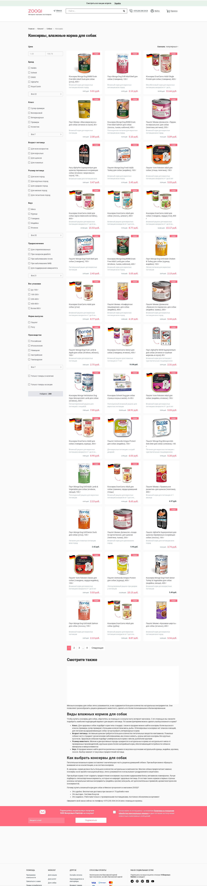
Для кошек (52, 875)
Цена (30, 46)
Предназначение (36, 243)
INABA (33, 67)
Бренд (31, 61)
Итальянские (37, 345)
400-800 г (35, 303)
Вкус (30, 202)
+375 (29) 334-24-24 (140, 10)
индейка (35, 223)
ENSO (33, 77)
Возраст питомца (36, 142)
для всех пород (37, 176)
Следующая (97, 647)
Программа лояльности (31, 876)
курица (34, 213)
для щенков (36, 157)
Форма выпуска (35, 316)
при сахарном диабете (41, 254)
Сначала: (161, 46)
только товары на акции (41, 384)
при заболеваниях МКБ (41, 263)
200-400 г (35, 299)
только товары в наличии (42, 376)
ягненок (34, 227)
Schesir (34, 72)
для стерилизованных (40, 249)
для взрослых (37, 153)
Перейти (117, 3)
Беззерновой (36, 112)
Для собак (52, 883)
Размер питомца (36, 170)
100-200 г (35, 294)
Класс (31, 102)
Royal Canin (36, 86)
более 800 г (36, 308)
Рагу (33, 326)
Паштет (34, 322)
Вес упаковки (34, 283)
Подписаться (91, 820)
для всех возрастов (39, 148)
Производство (34, 334)
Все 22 (46, 93)
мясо (33, 209)
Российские (36, 341)
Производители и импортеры (77, 880)
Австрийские (36, 355)
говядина (35, 218)
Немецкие (35, 350)
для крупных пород (39, 181)
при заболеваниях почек (42, 258)
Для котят (52, 879)
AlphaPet (35, 81)
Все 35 (46, 234)
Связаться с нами (33, 881)
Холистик (35, 126)
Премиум (35, 122)
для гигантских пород (40, 195)
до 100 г (34, 289)
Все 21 (46, 275)
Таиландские (36, 359)
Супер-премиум (37, 108)
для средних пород (39, 185)
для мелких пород (39, 190)
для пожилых (37, 162)
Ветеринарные (37, 117)
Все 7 (46, 134)
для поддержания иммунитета (44, 268)
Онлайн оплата (76, 875)
